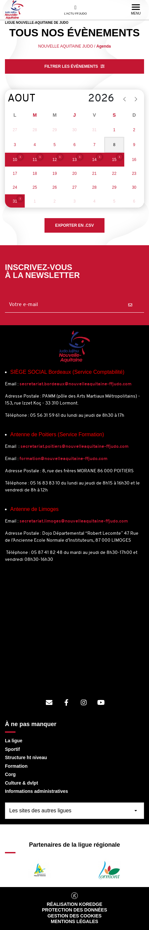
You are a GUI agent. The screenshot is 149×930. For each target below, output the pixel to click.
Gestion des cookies (74, 915)
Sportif (12, 749)
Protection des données (74, 909)
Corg (10, 774)
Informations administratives (36, 791)
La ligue (13, 740)
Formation (16, 766)
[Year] (91, 99)
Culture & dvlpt (21, 783)
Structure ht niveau (26, 757)
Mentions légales (74, 921)
